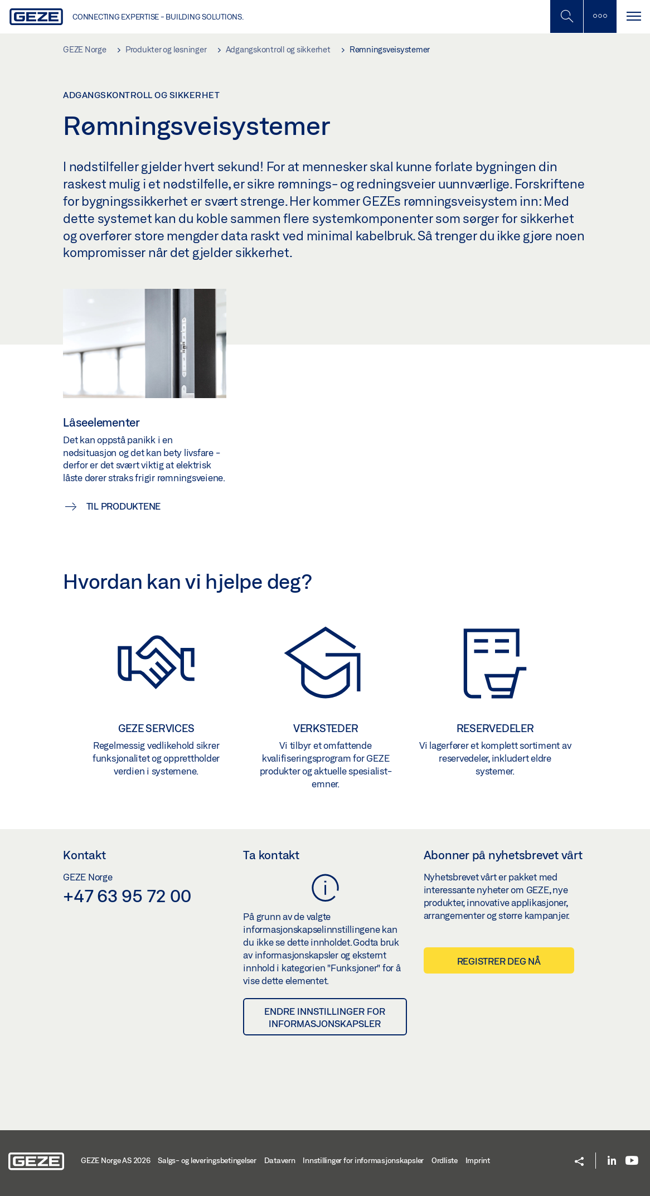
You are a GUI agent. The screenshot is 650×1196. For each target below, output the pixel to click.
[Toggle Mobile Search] (566, 16)
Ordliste (444, 1160)
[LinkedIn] (612, 1161)
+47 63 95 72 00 (127, 895)
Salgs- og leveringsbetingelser (207, 1160)
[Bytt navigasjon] (633, 16)
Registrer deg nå (499, 961)
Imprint (477, 1160)
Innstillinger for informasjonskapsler (363, 1160)
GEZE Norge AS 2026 (116, 1160)
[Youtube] (632, 1161)
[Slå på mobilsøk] (600, 16)
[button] (579, 1162)
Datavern (279, 1160)
